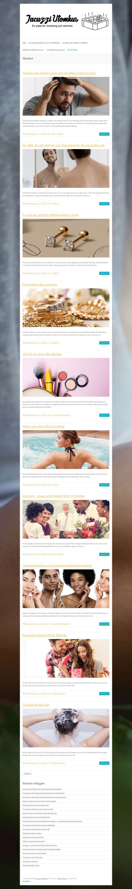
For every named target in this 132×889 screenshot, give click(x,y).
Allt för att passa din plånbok (42, 354)
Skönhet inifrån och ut (33, 50)
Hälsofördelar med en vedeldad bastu (36, 817)
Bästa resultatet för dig (31, 865)
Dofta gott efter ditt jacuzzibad (43, 426)
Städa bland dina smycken (40, 284)
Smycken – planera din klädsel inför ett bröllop (54, 496)
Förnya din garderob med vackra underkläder (39, 825)
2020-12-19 (45, 763)
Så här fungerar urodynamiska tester (36, 805)
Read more (104, 134)
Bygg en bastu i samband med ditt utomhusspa (40, 813)
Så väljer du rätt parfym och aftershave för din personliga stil (63, 145)
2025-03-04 (45, 203)
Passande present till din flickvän (45, 635)
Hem (24, 43)
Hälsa (54, 134)
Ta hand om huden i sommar (74, 43)
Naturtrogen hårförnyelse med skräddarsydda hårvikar (59, 73)
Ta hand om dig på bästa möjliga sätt (36, 829)
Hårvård (54, 763)
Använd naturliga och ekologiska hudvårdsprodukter (57, 565)
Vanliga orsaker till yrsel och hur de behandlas (39, 801)
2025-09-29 (45, 134)
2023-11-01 (45, 273)
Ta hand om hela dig (56, 50)
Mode (60, 415)
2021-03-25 (45, 554)
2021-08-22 (45, 343)
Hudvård (55, 415)
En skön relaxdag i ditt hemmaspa (44, 43)
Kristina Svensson (31, 134)
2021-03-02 (45, 693)
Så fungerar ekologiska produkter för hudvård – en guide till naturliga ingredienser (52, 821)
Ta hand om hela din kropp (32, 857)
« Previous (27, 773)
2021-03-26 (45, 415)
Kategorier (72, 50)
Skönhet (60, 134)
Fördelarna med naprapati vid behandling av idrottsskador (44, 793)
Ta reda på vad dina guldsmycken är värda (51, 215)
